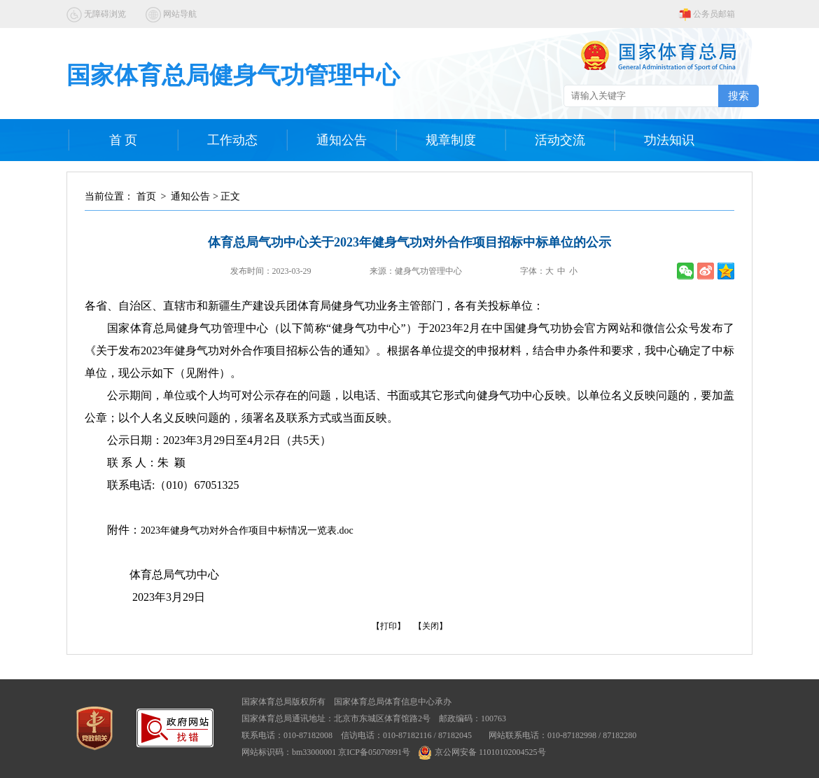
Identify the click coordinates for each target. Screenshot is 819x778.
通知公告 (341, 140)
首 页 (123, 140)
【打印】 (388, 626)
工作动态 (232, 140)
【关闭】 (430, 626)
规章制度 (451, 140)
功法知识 (669, 140)
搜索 (738, 96)
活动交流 (560, 140)
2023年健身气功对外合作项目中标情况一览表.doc (247, 530)
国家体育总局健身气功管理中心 (233, 75)
